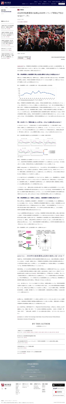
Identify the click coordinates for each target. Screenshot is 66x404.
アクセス (49, 1)
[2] (58, 215)
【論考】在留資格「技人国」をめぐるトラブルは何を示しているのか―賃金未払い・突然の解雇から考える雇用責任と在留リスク (7, 35)
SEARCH (43, 391)
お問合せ (45, 1)
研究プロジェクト (33, 3)
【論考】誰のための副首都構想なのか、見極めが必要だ (7, 27)
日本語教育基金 (36, 387)
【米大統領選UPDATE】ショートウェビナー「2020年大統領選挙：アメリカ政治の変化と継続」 (41, 342)
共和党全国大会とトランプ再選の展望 (41, 347)
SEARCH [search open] (61, 3)
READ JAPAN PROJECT (37, 388)
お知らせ (35, 1)
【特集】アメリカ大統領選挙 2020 (41, 331)
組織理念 (17, 388)
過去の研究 (53, 3)
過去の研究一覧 (24, 387)
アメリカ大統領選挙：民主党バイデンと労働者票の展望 (41, 352)
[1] (50, 189)
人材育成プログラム (46, 3)
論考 (18, 9)
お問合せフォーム (33, 376)
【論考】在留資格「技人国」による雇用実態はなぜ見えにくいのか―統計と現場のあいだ (7, 43)
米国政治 (6, 7)
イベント (40, 1)
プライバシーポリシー (8, 400)
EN (64, 1)
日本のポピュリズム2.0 (7, 49)
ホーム (2, 7)
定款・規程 (17, 391)
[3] (35, 273)
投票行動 (25, 21)
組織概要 (17, 387)
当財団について (25, 3)
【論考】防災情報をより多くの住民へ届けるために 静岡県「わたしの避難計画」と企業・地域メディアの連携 (7, 55)
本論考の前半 (20, 66)
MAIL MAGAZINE (56, 1)
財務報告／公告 (18, 392)
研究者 (39, 3)
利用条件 (2, 400)
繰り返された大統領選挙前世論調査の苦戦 (41, 336)
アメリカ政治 (20, 21)
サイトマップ (15, 400)
